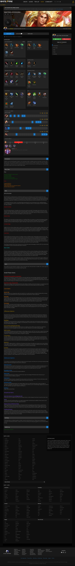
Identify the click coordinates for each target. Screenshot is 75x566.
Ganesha (20, 453)
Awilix (6, 445)
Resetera (23, 552)
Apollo (20, 442)
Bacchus (20, 445)
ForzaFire (23, 554)
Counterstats (16, 552)
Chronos (28, 525)
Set (5, 499)
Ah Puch (17, 522)
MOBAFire (16, 549)
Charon (33, 448)
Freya (28, 526)
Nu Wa (20, 467)
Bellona (6, 446)
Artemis (6, 443)
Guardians (40, 487)
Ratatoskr (20, 471)
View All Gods (25, 482)
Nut (33, 467)
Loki (19, 462)
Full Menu (56, 1)
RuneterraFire (16, 554)
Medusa (33, 462)
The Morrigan (7, 476)
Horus (39, 510)
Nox (16, 533)
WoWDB (39, 549)
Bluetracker (40, 553)
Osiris (20, 468)
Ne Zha (20, 465)
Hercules (20, 456)
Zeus (33, 479)
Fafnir (50, 494)
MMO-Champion (41, 551)
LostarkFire (32, 550)
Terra (61, 499)
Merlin (20, 464)
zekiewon (11, 28)
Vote (14, 20)
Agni (19, 439)
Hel (27, 528)
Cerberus (34, 446)
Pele (33, 468)
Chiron (6, 450)
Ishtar (33, 457)
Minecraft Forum (33, 554)
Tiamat (6, 539)
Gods (42, 1)
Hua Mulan (6, 457)
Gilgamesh (6, 454)
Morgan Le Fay (7, 465)
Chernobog (6, 509)
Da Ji (33, 450)
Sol (19, 473)
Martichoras (18, 514)
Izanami (6, 459)
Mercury (6, 464)
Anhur (20, 440)
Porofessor (16, 551)
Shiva (39, 514)
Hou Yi (33, 456)
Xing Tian (39, 501)
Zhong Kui (17, 541)
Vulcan (20, 478)
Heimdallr (28, 510)
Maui (61, 498)
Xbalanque (34, 478)
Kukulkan (6, 462)
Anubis (33, 440)
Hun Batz (20, 457)
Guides (31, 1)
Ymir (19, 479)
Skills (54, 49)
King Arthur (51, 510)
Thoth (28, 537)
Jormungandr (7, 460)
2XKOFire (31, 552)
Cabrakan (20, 446)
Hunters (6, 503)
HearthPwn (40, 554)
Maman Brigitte (18, 531)
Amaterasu (7, 440)
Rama (6, 471)
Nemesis (6, 467)
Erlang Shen (62, 507)
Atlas (39, 491)
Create (26, 1)
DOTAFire (24, 550)
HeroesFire (32, 549)
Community (48, 1)
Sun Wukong (34, 473)
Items (54, 51)
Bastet (6, 491)
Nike (38, 512)
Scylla (33, 471)
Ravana (17, 498)
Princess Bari (21, 470)
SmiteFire (23, 549)
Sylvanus (20, 475)
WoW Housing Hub (41, 550)
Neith (33, 465)
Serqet (28, 498)
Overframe (48, 550)
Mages (6, 519)
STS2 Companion (49, 551)
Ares (33, 442)
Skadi (5, 517)
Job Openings (40, 558)
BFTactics (31, 551)
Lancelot (6, 494)
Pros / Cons (55, 47)
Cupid (20, 450)
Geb (33, 453)
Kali (19, 460)
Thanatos (34, 475)
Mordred (33, 464)
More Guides (30, 33)
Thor (19, 476)
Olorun (6, 534)
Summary (55, 54)
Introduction (55, 45)
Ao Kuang (6, 523)
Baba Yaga (28, 523)
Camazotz (17, 491)
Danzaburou (7, 451)
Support (49, 558)
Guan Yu (20, 454)
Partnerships (45, 558)
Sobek (6, 473)
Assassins (6, 487)
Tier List (37, 1)
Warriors (39, 503)
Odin (5, 468)
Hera (5, 530)
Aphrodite (6, 442)
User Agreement (23, 558)
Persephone (18, 534)
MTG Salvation (32, 553)
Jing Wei (33, 459)
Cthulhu (39, 494)
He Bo (17, 528)
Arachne (6, 490)
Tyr (38, 515)
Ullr (5, 478)
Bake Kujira (62, 491)
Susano (6, 475)
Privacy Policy (29, 558)
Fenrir (6, 453)
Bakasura (28, 490)
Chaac (20, 448)
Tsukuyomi (34, 476)
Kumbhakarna (40, 498)
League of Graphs (17, 550)
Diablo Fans (48, 549)
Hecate (6, 456)
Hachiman (17, 510)
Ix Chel (17, 530)
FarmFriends (24, 553)
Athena (33, 443)
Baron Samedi (34, 445)
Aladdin (33, 439)
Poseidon (6, 470)
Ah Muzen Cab (7, 506)
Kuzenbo (50, 498)
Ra (32, 470)
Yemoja (6, 479)
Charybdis (28, 507)
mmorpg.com (40, 552)
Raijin (16, 536)
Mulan (61, 510)
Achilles (69, 28)
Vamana (50, 515)
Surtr (61, 514)
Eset (33, 451)
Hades (33, 454)
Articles (53, 558)
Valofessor (24, 551)
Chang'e (17, 525)
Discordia (20, 451)
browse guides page (59, 9)
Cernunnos (6, 448)
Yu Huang (28, 539)
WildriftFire (16, 553)
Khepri (33, 460)
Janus (19, 459)
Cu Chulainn (51, 507)
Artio (19, 443)
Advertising (35, 558)
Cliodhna (28, 491)
